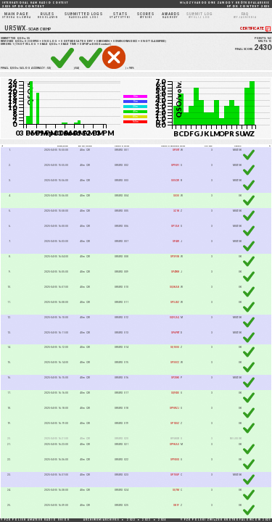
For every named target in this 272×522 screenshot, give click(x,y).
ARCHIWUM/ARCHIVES (101, 519)
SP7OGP (174, 474)
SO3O (176, 195)
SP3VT (176, 150)
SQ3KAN (174, 287)
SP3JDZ (174, 302)
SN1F (176, 505)
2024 (162, 519)
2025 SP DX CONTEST (35, 4)
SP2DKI (175, 377)
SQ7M (176, 490)
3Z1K (176, 211)
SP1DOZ (174, 423)
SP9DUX (174, 459)
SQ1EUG (174, 348)
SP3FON (174, 256)
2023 (146, 519)
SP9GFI (175, 165)
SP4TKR (175, 271)
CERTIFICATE (256, 29)
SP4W (176, 241)
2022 (131, 519)
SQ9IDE (175, 393)
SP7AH (175, 226)
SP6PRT (175, 332)
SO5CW (175, 180)
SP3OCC (174, 362)
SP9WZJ (174, 408)
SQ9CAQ (174, 317)
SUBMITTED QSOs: (15, 38)
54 (21, 68)
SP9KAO (174, 444)
